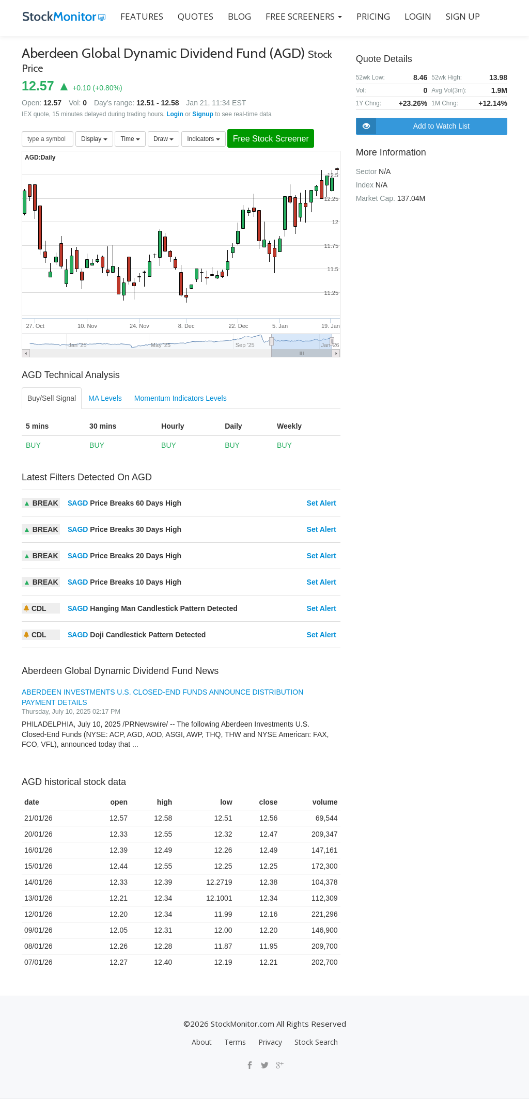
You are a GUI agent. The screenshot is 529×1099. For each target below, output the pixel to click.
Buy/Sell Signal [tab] (51, 398)
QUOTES (194, 16)
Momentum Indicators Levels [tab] (180, 398)
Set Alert (321, 503)
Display (94, 139)
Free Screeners (302, 16)
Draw (163, 139)
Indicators (203, 139)
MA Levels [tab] (105, 398)
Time (130, 139)
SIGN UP (462, 16)
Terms (235, 1042)
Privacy (270, 1042)
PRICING (372, 16)
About (202, 1042)
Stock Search (316, 1042)
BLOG (238, 16)
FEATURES (140, 16)
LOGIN (416, 16)
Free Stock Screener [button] (273, 139)
